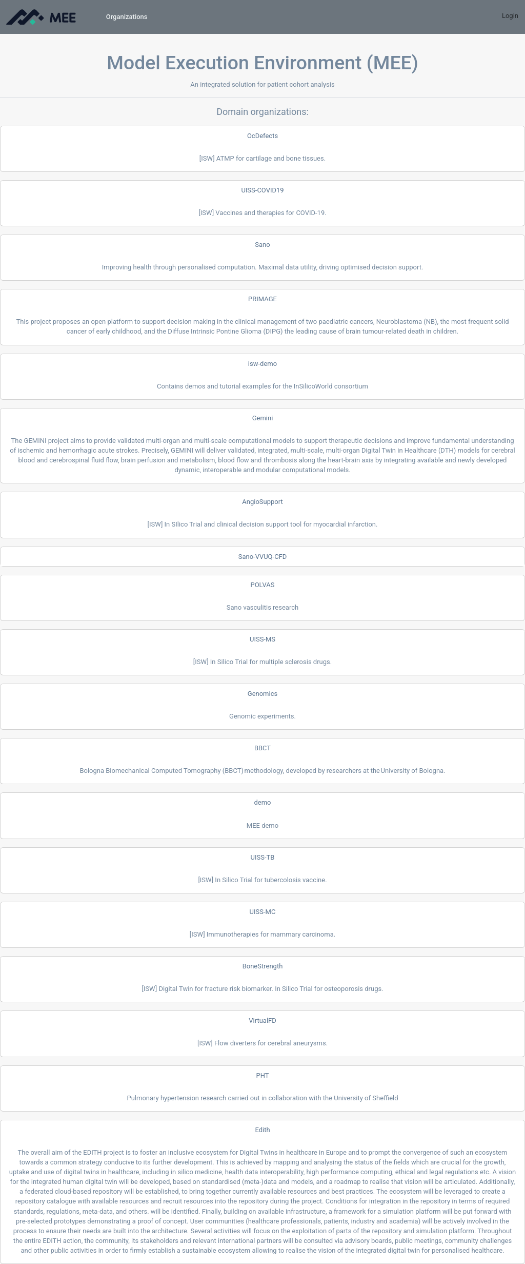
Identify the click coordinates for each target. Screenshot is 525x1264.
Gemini (262, 418)
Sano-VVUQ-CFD (262, 556)
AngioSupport (262, 501)
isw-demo (262, 363)
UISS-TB (263, 857)
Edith (262, 1130)
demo (262, 802)
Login (510, 16)
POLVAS (262, 585)
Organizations (127, 17)
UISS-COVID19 (262, 190)
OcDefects (262, 136)
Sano (262, 244)
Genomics (262, 693)
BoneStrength (263, 966)
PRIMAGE (262, 299)
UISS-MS (262, 639)
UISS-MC (263, 912)
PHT (262, 1075)
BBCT (262, 748)
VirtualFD (262, 1020)
